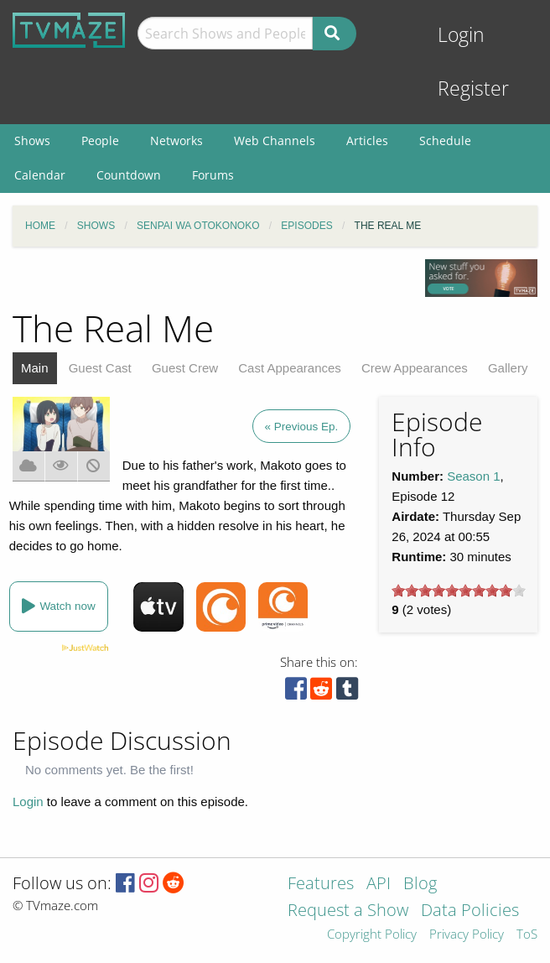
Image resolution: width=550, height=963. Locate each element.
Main (35, 368)
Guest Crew (185, 368)
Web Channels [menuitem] (274, 140)
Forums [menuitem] (213, 175)
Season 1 (473, 476)
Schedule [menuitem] (445, 140)
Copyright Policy (372, 935)
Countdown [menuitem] (128, 175)
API (378, 884)
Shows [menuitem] (32, 140)
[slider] (459, 590)
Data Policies (470, 911)
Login (461, 35)
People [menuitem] (100, 140)
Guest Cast (100, 368)
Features (321, 884)
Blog (420, 884)
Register (473, 88)
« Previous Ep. (302, 426)
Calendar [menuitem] (39, 175)
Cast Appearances (289, 368)
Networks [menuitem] (176, 140)
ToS (526, 935)
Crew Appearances (414, 368)
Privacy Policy (466, 935)
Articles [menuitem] (367, 140)
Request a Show (348, 911)
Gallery (508, 368)
